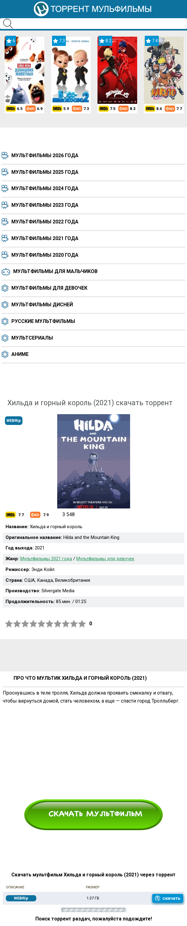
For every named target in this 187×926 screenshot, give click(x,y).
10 (82, 624)
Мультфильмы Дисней (42, 305)
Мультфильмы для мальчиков (55, 271)
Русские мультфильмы (43, 321)
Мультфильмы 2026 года (44, 155)
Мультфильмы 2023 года (44, 205)
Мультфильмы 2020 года (44, 255)
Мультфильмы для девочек (49, 288)
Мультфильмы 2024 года (44, 188)
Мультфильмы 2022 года (44, 222)
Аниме (20, 354)
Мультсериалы (32, 338)
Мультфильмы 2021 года (44, 238)
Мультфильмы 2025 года (44, 172)
